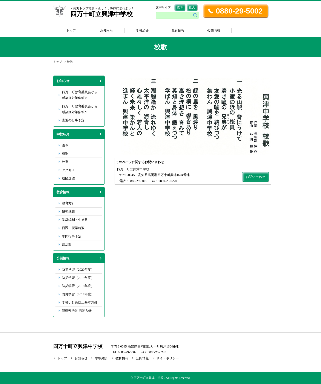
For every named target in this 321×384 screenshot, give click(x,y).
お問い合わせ (255, 177)
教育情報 (178, 30)
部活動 (67, 244)
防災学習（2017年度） (78, 294)
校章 (65, 162)
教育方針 (68, 203)
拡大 (192, 7)
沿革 (65, 145)
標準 (180, 7)
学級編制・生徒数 (75, 220)
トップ (71, 30)
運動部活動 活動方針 (77, 311)
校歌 (65, 153)
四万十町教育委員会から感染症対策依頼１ (79, 109)
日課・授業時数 (73, 228)
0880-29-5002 (239, 11)
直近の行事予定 (73, 120)
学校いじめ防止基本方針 (79, 302)
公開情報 (213, 30)
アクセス (68, 170)
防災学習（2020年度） (78, 269)
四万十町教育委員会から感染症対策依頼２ (79, 95)
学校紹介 (142, 30)
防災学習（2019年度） (78, 277)
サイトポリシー (167, 358)
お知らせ (106, 30)
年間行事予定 (71, 236)
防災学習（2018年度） (78, 286)
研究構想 (68, 211)
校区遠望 (68, 178)
